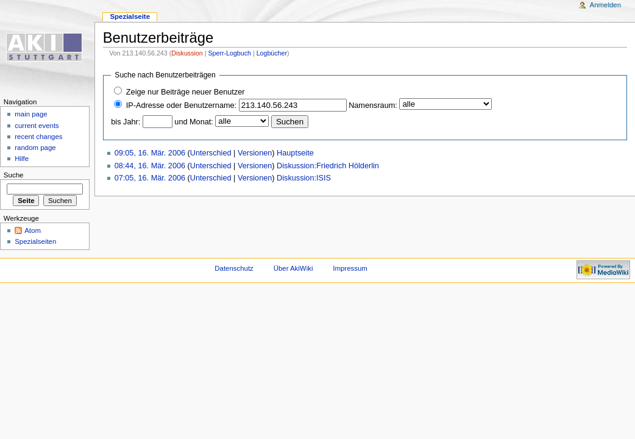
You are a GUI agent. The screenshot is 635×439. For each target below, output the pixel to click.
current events (37, 125)
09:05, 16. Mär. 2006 (150, 153)
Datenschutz (234, 268)
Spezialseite (130, 16)
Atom (32, 230)
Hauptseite (295, 153)
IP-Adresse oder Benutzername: (181, 105)
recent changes (38, 136)
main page (31, 114)
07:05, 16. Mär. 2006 (150, 178)
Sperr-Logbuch (229, 53)
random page (35, 147)
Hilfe (22, 158)
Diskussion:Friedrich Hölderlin (328, 166)
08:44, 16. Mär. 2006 (150, 166)
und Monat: (193, 122)
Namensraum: (373, 105)
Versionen (255, 153)
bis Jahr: (125, 122)
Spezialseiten (35, 241)
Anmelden (606, 5)
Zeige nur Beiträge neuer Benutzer (185, 92)
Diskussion (187, 53)
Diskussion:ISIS (304, 178)
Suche (14, 175)
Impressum (350, 268)
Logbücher (272, 53)
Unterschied (211, 153)
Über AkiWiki (293, 268)
